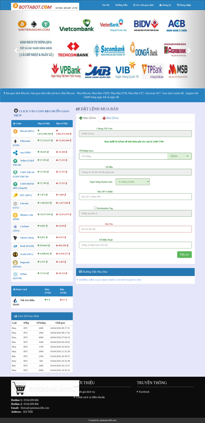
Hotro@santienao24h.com (35, 407)
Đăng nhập (184, 5)
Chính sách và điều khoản (90, 397)
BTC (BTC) (26, 195)
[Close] (201, 93)
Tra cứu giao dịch (143, 5)
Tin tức (106, 5)
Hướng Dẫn (121, 5)
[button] (15, 49)
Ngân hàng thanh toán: (101, 181)
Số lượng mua (86, 150)
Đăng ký (165, 5)
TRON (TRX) (27, 238)
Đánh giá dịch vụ (85, 391)
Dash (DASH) (27, 246)
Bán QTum (110, 118)
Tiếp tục (184, 254)
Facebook (144, 391)
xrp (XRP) (25, 152)
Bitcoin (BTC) (27, 131)
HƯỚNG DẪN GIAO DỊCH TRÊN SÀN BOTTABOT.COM (110, 279)
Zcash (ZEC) (26, 254)
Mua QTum (87, 118)
